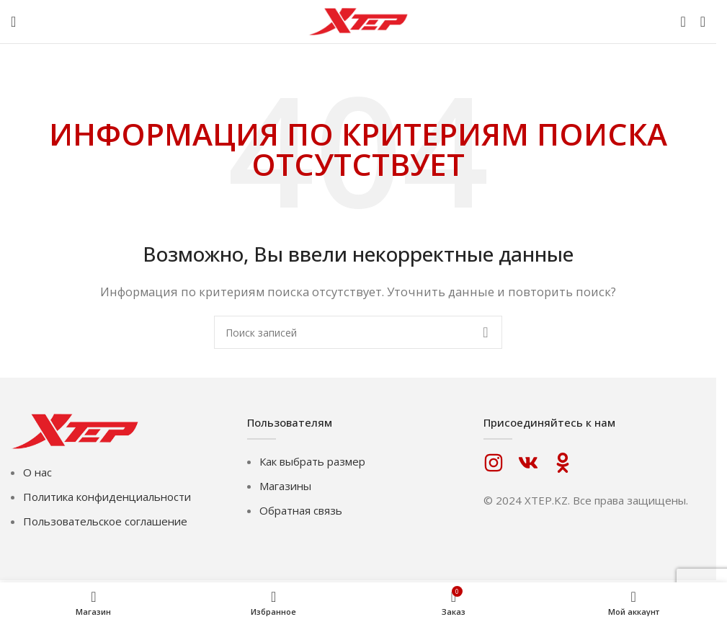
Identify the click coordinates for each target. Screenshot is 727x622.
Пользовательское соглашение (105, 521)
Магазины (285, 486)
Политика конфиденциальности (107, 496)
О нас (37, 472)
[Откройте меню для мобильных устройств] (13, 21)
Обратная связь (300, 510)
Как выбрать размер (312, 461)
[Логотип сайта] (358, 20)
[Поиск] (682, 21)
